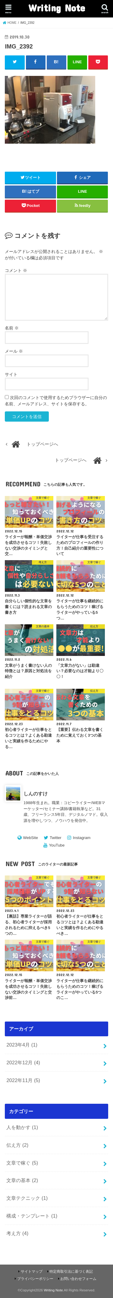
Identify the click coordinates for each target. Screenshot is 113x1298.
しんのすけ (36, 793)
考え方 (17, 1233)
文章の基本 (22, 1180)
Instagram (82, 837)
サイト (11, 374)
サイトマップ (31, 1271)
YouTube (57, 845)
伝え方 (17, 1145)
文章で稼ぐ (22, 1162)
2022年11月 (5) (23, 1080)
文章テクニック (27, 1198)
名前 (12, 328)
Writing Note (56, 8)
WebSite (30, 837)
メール (14, 351)
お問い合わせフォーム (78, 1279)
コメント (16, 270)
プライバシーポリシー (35, 1279)
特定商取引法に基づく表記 (71, 1271)
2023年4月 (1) (21, 1044)
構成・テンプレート (31, 1215)
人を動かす (22, 1127)
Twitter (55, 837)
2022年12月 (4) (23, 1062)
